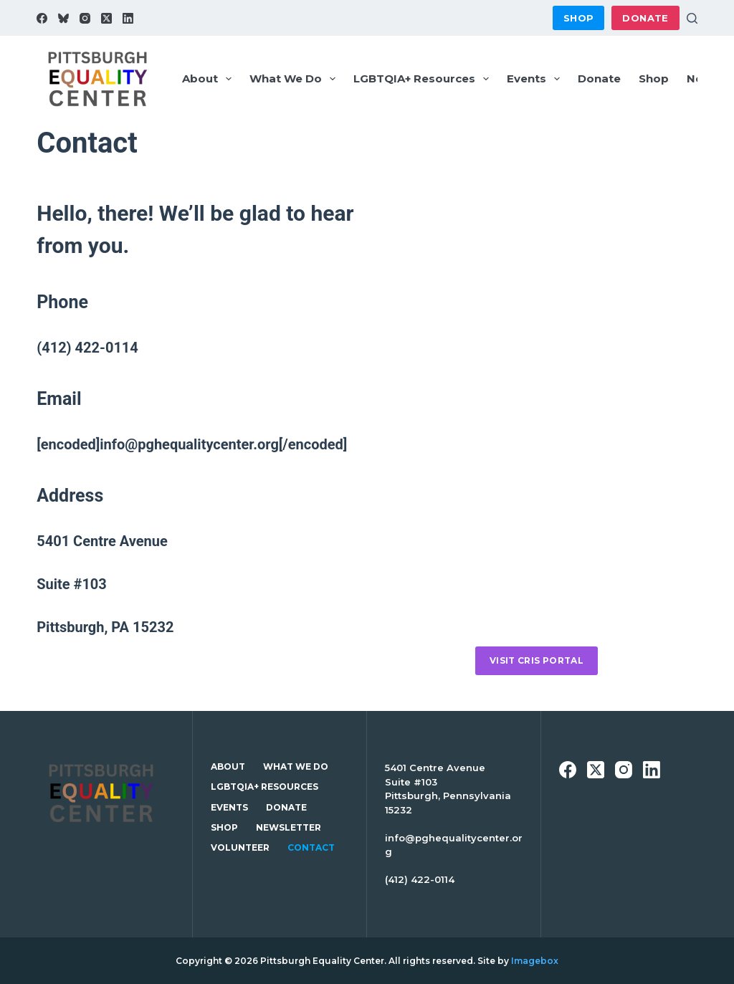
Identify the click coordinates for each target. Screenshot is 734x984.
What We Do (295, 78)
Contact (311, 847)
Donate (645, 18)
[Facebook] (42, 18)
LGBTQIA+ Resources (424, 78)
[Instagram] (85, 18)
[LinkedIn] (128, 18)
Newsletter (288, 827)
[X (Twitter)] (106, 18)
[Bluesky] (63, 18)
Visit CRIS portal (536, 660)
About (209, 78)
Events (536, 78)
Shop (578, 18)
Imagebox (534, 960)
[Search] (692, 18)
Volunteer (240, 847)
